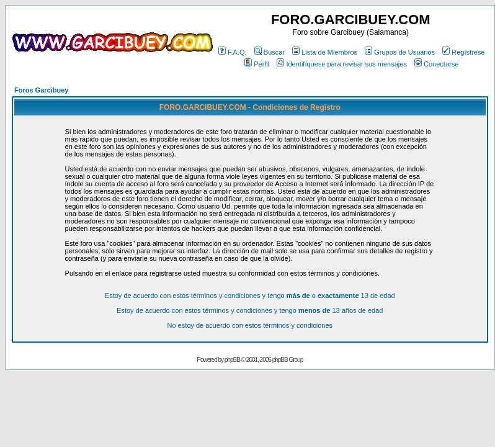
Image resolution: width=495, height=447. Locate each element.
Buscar (269, 52)
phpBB (232, 359)
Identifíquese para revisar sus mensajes (341, 64)
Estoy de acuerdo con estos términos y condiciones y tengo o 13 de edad (250, 295)
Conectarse (436, 64)
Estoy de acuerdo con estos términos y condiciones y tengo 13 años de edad (250, 310)
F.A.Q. (232, 52)
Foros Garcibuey (41, 90)
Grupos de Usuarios (400, 52)
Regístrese (463, 52)
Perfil (256, 64)
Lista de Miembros (324, 52)
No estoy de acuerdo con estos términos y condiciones (249, 325)
